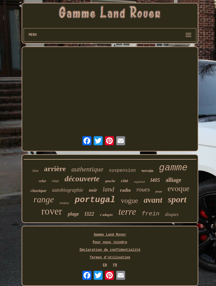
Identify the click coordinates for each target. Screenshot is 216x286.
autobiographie (67, 190)
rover (51, 211)
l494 (35, 171)
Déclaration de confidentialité (110, 250)
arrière (55, 169)
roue (55, 181)
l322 (89, 214)
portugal (95, 200)
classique (38, 190)
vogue (129, 200)
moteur (64, 203)
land (108, 189)
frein (150, 214)
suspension (122, 170)
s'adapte (106, 215)
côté (124, 180)
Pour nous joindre (110, 242)
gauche (110, 181)
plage (73, 214)
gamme (173, 167)
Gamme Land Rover (110, 235)
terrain (147, 171)
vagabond (139, 181)
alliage (173, 180)
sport (177, 199)
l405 (155, 180)
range (43, 199)
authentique (87, 169)
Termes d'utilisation (110, 258)
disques (172, 214)
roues (143, 189)
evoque (179, 188)
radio (125, 190)
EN (105, 265)
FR (115, 265)
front (159, 191)
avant (153, 199)
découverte (81, 178)
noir (93, 190)
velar (42, 181)
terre (127, 212)
